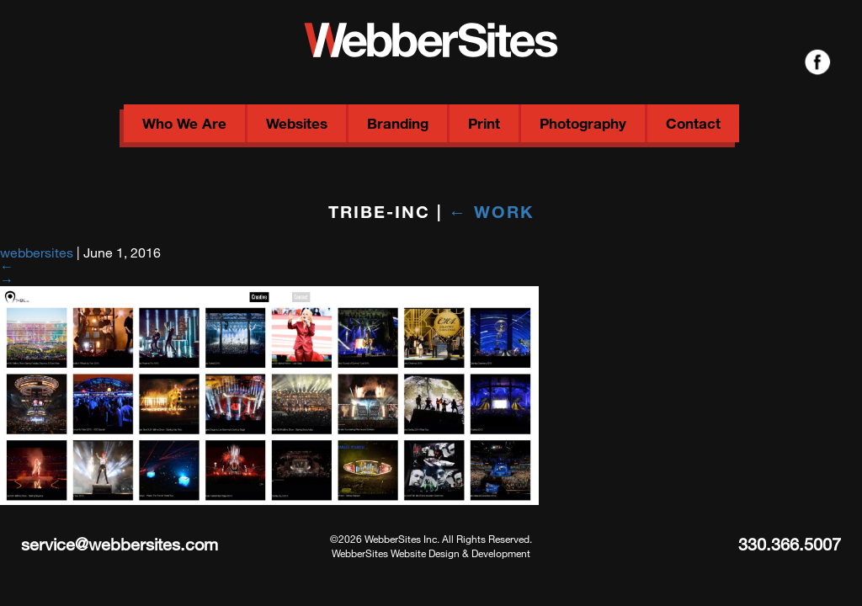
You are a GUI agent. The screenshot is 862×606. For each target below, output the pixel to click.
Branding (397, 123)
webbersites (36, 252)
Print (484, 123)
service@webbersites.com (119, 544)
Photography (583, 123)
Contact (693, 123)
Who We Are (184, 123)
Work (491, 211)
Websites (296, 123)
